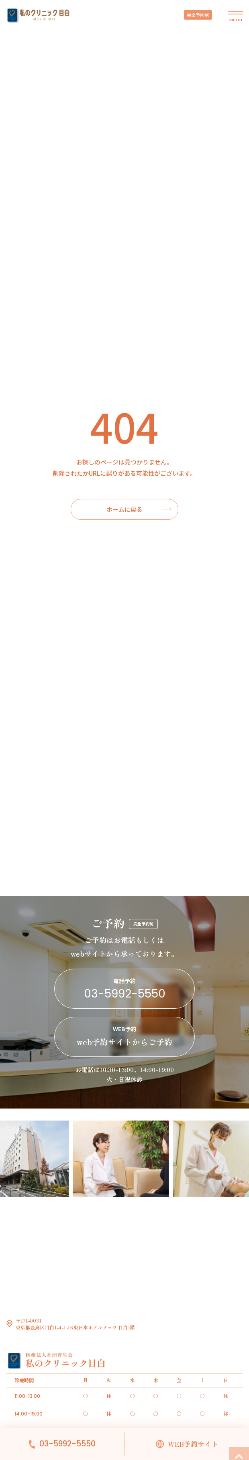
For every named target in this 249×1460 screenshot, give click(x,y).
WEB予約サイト (193, 1444)
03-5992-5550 (67, 1444)
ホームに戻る (124, 509)
